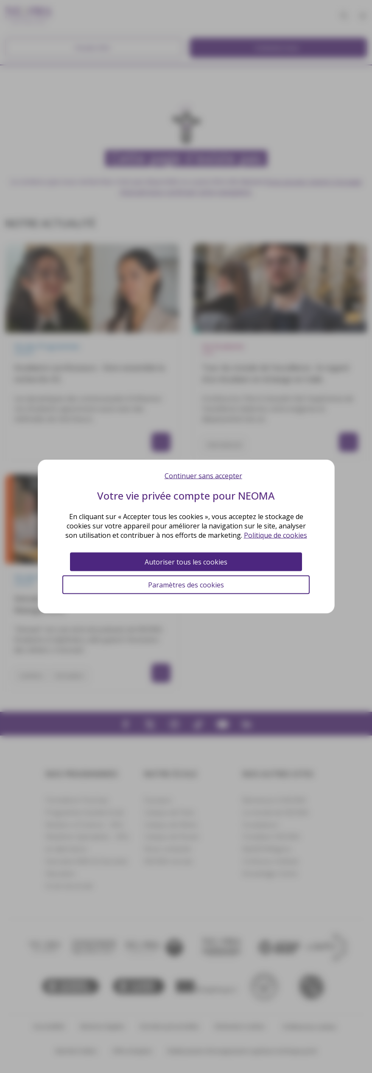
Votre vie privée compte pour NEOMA (186, 496)
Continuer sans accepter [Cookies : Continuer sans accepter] (203, 475)
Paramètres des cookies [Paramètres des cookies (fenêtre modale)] (186, 585)
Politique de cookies (275, 535)
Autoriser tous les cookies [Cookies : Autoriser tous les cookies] (186, 562)
